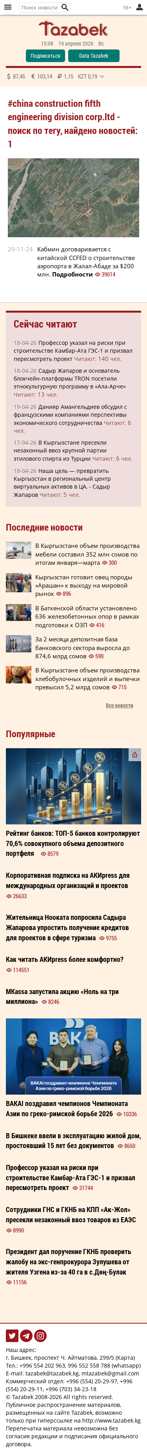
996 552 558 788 (89, 1365)
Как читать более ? (64, 959)
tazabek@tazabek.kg (52, 1373)
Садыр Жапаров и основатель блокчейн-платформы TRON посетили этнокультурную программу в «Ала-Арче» (70, 378)
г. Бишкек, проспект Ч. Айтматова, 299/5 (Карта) (70, 1357)
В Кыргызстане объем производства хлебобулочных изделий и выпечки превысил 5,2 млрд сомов (87, 678)
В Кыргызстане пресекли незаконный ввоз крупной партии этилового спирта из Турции (60, 450)
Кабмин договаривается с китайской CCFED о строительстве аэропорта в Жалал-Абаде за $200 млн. (86, 261)
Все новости (119, 705)
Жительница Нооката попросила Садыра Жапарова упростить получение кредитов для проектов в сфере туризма (67, 927)
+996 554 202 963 (42, 1365)
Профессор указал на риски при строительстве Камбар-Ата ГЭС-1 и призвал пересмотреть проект (73, 351)
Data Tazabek (93, 55)
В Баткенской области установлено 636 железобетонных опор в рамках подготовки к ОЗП (87, 616)
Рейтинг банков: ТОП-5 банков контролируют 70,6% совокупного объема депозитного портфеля (73, 843)
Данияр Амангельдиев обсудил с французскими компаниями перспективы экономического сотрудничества (70, 415)
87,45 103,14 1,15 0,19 (55, 76)
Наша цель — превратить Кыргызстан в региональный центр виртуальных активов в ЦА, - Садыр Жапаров (62, 482)
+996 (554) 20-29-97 (91, 1381)
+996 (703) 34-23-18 (70, 1389)
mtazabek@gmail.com (110, 1373)
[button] (65, 7)
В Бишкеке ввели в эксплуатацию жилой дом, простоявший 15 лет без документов (73, 1140)
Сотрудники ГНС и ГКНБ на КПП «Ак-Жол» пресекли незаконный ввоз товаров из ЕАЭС (71, 1214)
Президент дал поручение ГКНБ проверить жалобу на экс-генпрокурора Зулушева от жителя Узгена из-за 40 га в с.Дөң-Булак (68, 1261)
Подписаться (45, 55)
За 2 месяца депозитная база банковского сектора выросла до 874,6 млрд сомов (82, 647)
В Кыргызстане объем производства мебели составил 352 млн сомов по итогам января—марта (87, 554)
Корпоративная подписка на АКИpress (68, 880)
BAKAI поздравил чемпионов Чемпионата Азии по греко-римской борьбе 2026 (67, 1108)
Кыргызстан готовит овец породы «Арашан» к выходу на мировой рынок (83, 585)
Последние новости (44, 527)
